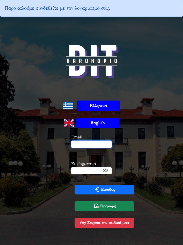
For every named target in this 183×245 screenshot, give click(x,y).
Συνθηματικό (83, 163)
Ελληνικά (98, 105)
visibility (105, 170)
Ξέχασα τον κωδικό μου (104, 222)
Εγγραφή (104, 206)
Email (76, 137)
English (98, 123)
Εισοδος (104, 189)
